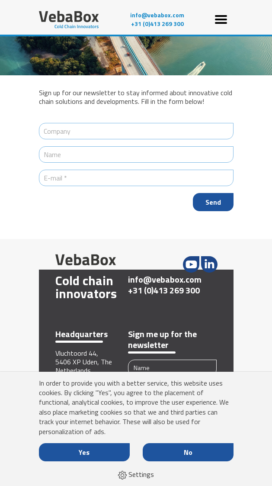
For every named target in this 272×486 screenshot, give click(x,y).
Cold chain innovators (85, 287)
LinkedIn (209, 264)
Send (213, 202)
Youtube (191, 264)
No (188, 452)
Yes (84, 452)
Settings (136, 474)
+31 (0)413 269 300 (157, 23)
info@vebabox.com (157, 15)
